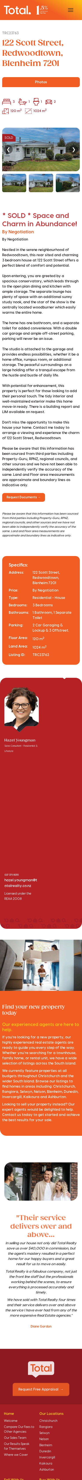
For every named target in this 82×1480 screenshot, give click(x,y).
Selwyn (44, 1433)
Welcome (10, 1420)
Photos (41, 82)
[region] (41, 160)
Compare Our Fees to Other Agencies (19, 1429)
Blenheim (45, 1445)
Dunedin (45, 1451)
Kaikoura (45, 1463)
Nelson (44, 1439)
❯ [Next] (74, 149)
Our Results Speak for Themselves (17, 1446)
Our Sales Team (15, 1437)
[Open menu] (70, 10)
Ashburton (46, 1469)
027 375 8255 (11, 875)
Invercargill (47, 1457)
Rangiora (45, 1427)
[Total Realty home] (26, 9)
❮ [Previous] (8, 149)
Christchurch (48, 1420)
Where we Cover (16, 1454)
